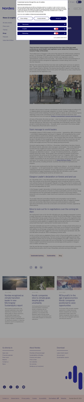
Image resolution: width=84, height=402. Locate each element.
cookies (27, 14)
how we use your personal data (38, 14)
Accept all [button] (58, 18)
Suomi (29, 4)
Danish (19, 4)
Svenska (26, 4)
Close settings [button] (23, 18)
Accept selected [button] (41, 18)
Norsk (22, 4)
